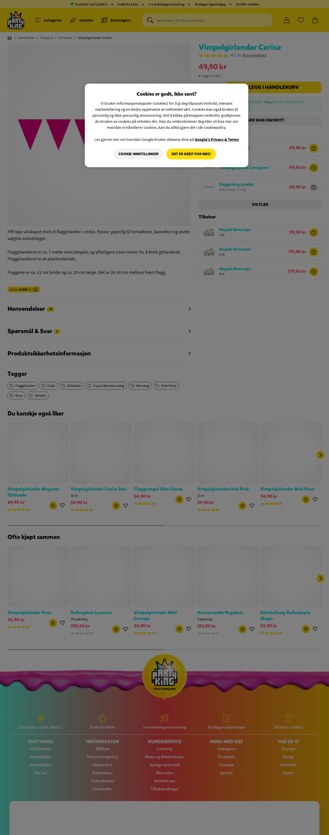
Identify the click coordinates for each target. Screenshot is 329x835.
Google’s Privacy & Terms (217, 139)
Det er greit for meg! (191, 154)
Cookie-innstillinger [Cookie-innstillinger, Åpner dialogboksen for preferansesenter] (138, 154)
